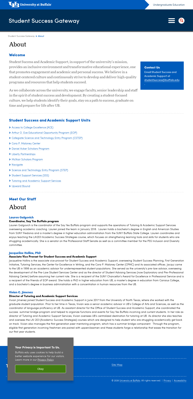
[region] (41, 359)
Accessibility (180, 381)
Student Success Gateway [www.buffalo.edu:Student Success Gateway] (21, 36)
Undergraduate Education (169, 5)
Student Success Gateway (48, 20)
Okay (40, 368)
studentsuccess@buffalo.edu (161, 80)
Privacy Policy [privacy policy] (46, 360)
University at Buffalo (129, 381)
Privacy (167, 381)
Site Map (117, 365)
